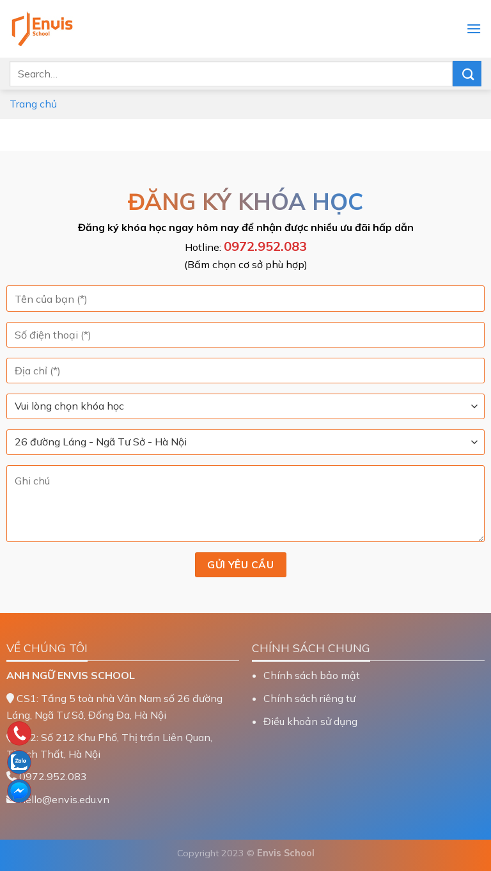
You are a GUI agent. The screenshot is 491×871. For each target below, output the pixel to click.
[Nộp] (467, 73)
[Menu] (473, 28)
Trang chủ (33, 103)
